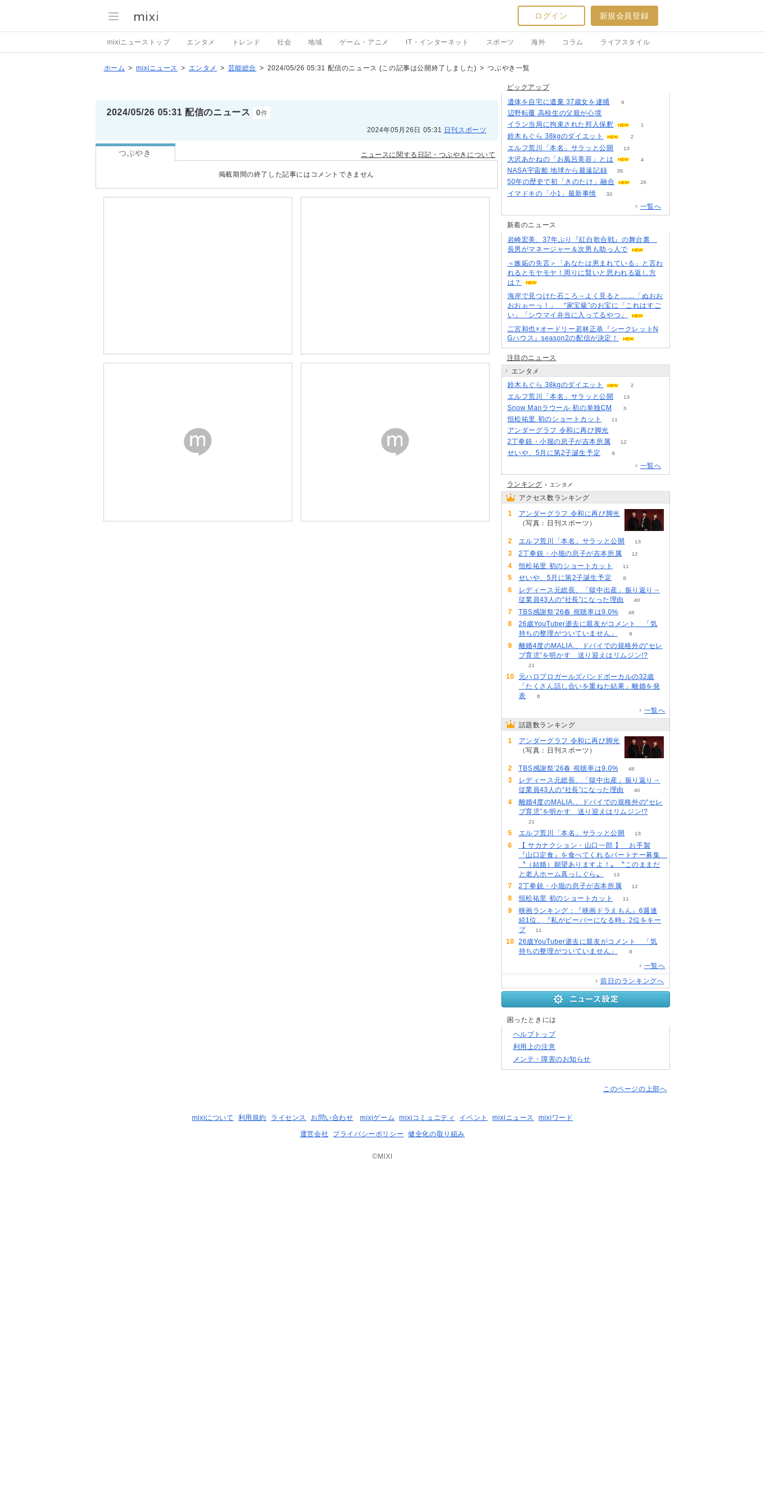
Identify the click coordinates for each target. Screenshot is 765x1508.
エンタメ (201, 42)
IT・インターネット (437, 42)
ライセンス (288, 1455)
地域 (315, 42)
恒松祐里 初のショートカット (555, 613)
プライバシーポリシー (368, 1471)
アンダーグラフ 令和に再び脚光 (558, 624)
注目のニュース (531, 552)
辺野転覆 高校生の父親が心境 (555, 307)
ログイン (551, 15)
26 (643, 376)
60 (621, 625)
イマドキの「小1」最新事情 (552, 387)
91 (615, 307)
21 (531, 1003)
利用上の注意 (534, 1384)
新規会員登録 (624, 15)
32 (609, 388)
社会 (284, 42)
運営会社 (314, 1471)
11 (615, 613)
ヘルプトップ (534, 1372)
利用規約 (252, 1455)
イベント (473, 1455)
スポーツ (500, 42)
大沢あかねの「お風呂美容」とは (561, 353)
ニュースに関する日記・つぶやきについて (428, 208)
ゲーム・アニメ (364, 42)
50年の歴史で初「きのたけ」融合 (561, 376)
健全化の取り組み (436, 1471)
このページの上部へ (635, 1426)
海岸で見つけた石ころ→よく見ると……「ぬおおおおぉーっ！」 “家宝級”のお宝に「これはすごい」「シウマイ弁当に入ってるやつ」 (585, 499)
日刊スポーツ (465, 183)
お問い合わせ (332, 1455)
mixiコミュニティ (427, 1455)
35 (620, 365)
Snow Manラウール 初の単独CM (560, 602)
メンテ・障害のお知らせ (552, 1397)
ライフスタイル (625, 42)
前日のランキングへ (632, 1318)
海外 (538, 42)
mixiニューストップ (138, 42)
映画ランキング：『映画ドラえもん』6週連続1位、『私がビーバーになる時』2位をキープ (590, 1257)
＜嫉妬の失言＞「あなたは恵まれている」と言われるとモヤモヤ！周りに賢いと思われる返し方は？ (585, 466)
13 (626, 342)
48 (631, 950)
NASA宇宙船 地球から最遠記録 (558, 364)
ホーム (114, 121)
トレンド (246, 42)
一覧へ (651, 400)
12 (624, 636)
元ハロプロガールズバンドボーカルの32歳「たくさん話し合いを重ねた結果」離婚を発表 (589, 1023)
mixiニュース (157, 121)
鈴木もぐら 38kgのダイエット (556, 330)
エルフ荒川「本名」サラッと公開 (561, 342)
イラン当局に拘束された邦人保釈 (561, 318)
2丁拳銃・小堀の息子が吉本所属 (559, 636)
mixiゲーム (377, 1455)
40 (637, 937)
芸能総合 (242, 121)
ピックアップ (528, 281)
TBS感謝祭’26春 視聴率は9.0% (568, 949)
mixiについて (212, 1455)
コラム (572, 42)
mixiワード (555, 1455)
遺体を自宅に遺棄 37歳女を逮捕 (559, 296)
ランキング (524, 822)
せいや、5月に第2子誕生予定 (554, 647)
